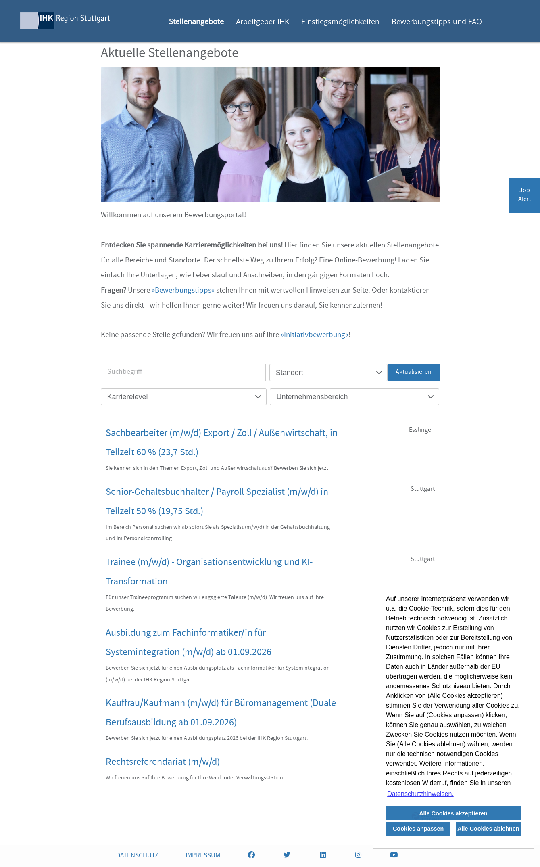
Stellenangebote (196, 21)
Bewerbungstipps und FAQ (437, 21)
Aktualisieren (414, 372)
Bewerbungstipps (183, 291)
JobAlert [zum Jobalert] (524, 195)
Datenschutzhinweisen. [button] (420, 793)
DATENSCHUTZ (137, 856)
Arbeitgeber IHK (262, 21)
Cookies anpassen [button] (418, 828)
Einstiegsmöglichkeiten (340, 21)
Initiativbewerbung (314, 335)
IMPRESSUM (203, 856)
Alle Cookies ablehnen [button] (488, 828)
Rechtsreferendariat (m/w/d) (163, 763)
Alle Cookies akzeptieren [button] (453, 813)
